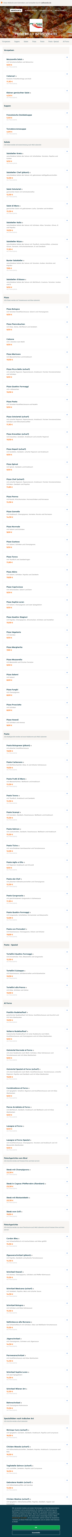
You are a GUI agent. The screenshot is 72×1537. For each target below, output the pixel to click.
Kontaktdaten (45, 10)
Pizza (34, 41)
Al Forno (66, 41)
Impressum (59, 10)
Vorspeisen (6, 41)
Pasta (42, 41)
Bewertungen (31, 10)
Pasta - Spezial (53, 41)
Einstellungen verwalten (19, 1518)
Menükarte (16, 10)
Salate (26, 41)
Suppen (17, 41)
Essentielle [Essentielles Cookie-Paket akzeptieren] (36, 1533)
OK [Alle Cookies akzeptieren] (36, 1527)
